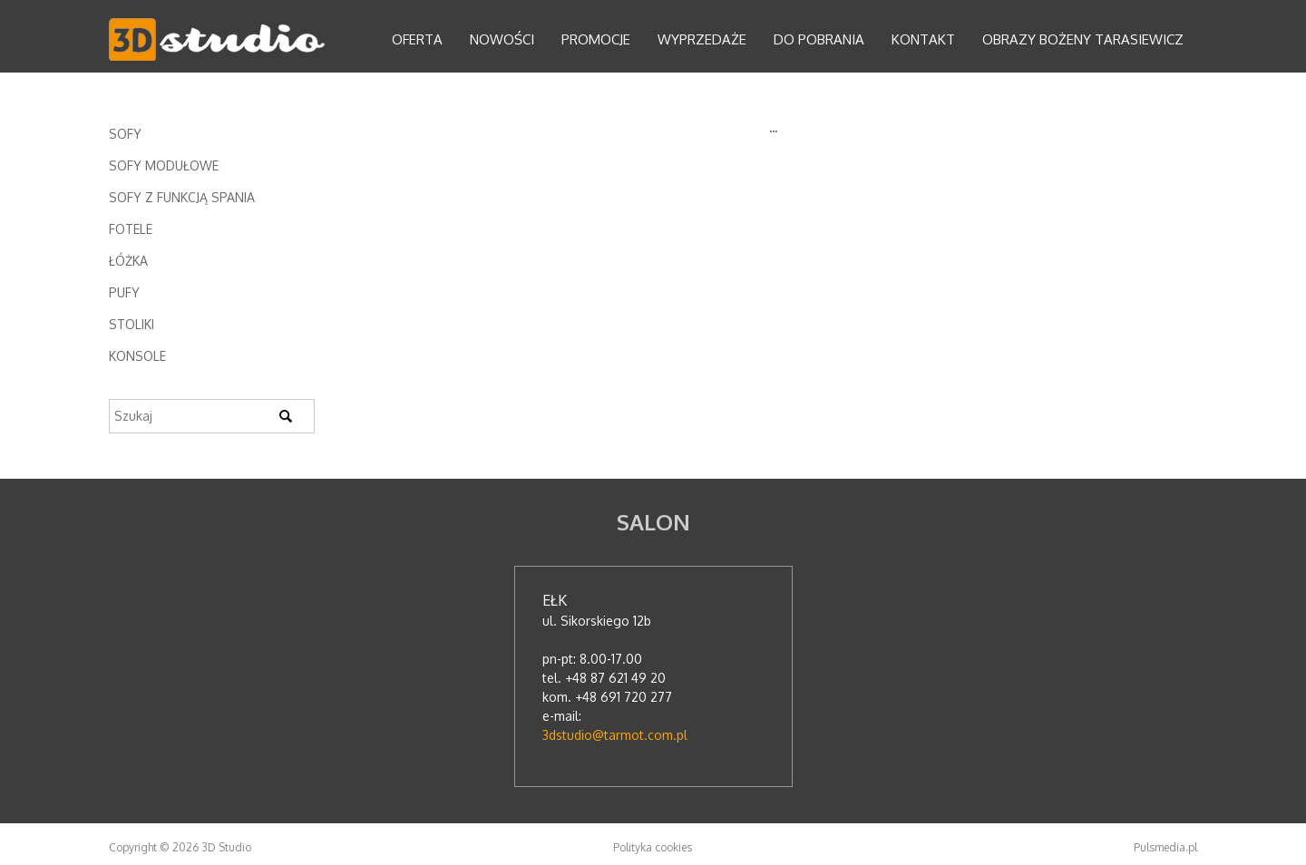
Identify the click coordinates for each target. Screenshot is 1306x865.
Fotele (130, 229)
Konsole (137, 356)
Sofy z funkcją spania (182, 197)
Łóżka (128, 260)
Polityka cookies (652, 847)
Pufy (124, 292)
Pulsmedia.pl (1165, 847)
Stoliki (131, 324)
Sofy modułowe (164, 165)
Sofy (125, 133)
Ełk (554, 600)
